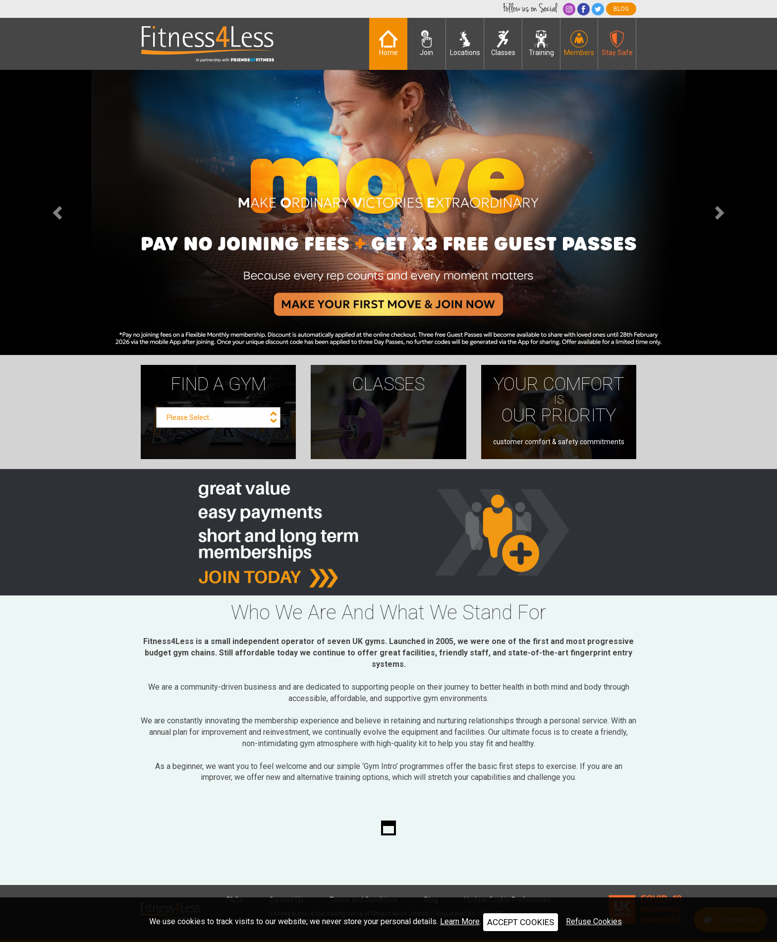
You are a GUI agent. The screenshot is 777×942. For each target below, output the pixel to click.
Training (541, 43)
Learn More (460, 921)
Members (579, 43)
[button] (58, 212)
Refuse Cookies (594, 921)
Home (388, 43)
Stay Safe (617, 43)
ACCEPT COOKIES (520, 922)
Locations (465, 43)
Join (426, 43)
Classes (503, 43)
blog (621, 8)
